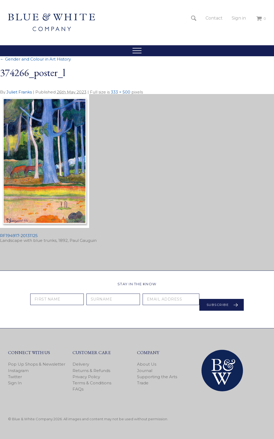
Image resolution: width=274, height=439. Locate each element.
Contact (214, 18)
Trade (143, 382)
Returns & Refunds (91, 370)
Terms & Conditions (92, 382)
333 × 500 (120, 92)
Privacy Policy (86, 376)
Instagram (18, 370)
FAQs (78, 389)
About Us (146, 364)
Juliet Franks (19, 92)
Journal (144, 370)
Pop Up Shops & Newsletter (36, 364)
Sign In (15, 382)
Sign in (239, 18)
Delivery (81, 364)
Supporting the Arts (157, 376)
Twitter (15, 376)
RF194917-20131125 (19, 235)
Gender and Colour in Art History (35, 59)
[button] (137, 50)
